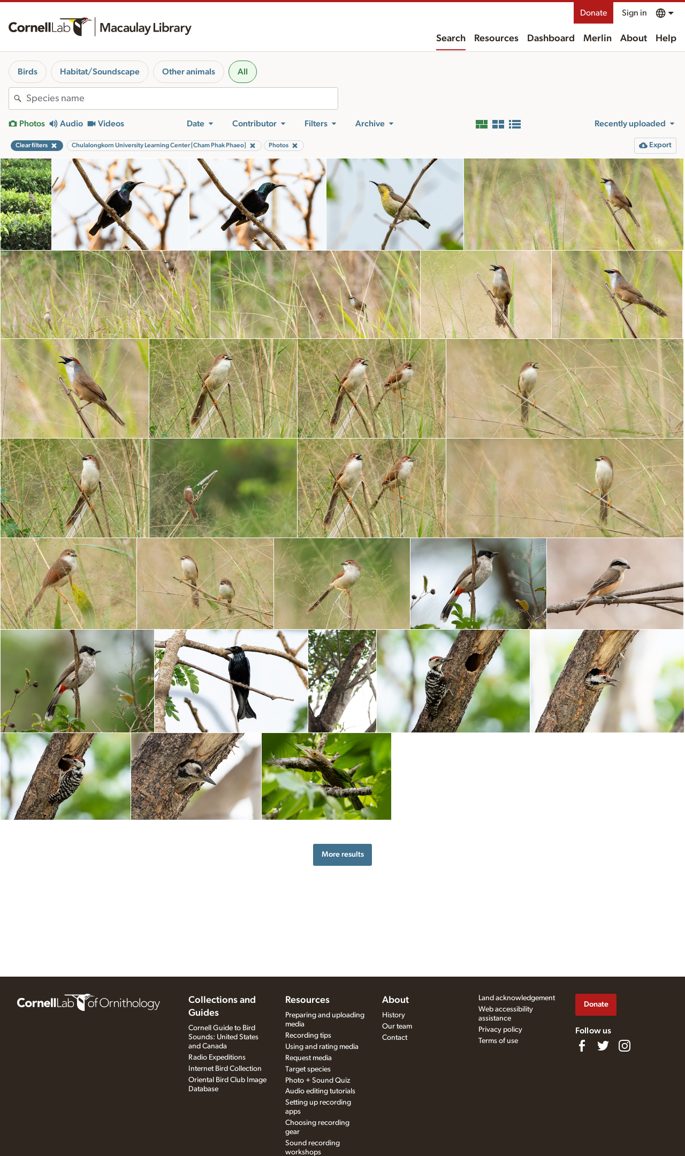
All (243, 71)
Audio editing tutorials (320, 1091)
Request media (308, 1058)
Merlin (597, 38)
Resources (496, 38)
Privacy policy (500, 1029)
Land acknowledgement (516, 998)
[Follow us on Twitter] (603, 1045)
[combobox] (182, 98)
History (393, 1015)
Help (666, 38)
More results (343, 854)
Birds (27, 71)
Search (451, 38)
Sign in (634, 13)
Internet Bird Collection (225, 1068)
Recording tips (308, 1035)
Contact (394, 1037)
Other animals (188, 71)
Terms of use (498, 1041)
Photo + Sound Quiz (317, 1080)
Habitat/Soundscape (100, 71)
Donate (593, 13)
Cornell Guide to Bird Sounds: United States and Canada (223, 1037)
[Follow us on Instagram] (624, 1045)
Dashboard (551, 38)
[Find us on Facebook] (581, 1045)
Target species (308, 1069)
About (633, 38)
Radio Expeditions (217, 1057)
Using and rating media (322, 1047)
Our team (397, 1026)
